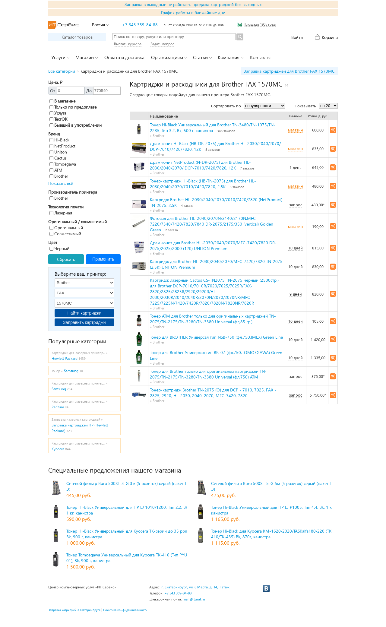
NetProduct (62, 146)
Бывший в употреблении (75, 125)
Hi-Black (59, 140)
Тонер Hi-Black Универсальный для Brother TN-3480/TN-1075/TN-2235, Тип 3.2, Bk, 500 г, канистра (212, 127)
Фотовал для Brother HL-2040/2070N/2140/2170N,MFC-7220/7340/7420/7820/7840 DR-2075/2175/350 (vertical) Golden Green (211, 224)
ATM (55, 170)
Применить (103, 259)
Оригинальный (66, 227)
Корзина (330, 37)
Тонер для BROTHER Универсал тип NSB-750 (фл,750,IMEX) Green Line (216, 337)
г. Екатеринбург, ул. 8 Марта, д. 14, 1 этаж (195, 587)
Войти (297, 37)
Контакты (260, 57)
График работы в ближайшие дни (193, 12)
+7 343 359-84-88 (140, 24)
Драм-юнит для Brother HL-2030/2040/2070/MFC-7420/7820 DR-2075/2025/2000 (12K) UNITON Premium (213, 245)
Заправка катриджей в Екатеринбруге (74, 610)
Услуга (57, 113)
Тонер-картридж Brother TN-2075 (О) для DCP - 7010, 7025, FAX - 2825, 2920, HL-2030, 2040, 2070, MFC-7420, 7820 (213, 392)
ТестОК (58, 119)
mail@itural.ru (194, 599)
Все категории (61, 71)
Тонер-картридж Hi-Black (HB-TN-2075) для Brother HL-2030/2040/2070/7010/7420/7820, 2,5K (203, 183)
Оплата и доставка (124, 57)
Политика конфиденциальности (125, 610)
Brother (58, 176)
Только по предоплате (72, 107)
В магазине (62, 101)
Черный (59, 248)
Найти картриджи (85, 313)
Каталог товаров (77, 37)
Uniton (58, 152)
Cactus (58, 158)
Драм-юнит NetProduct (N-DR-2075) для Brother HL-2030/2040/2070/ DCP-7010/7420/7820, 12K (200, 165)
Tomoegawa (62, 164)
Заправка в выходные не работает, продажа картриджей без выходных (193, 4)
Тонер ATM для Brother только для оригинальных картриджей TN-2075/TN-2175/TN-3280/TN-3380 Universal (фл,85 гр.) (213, 319)
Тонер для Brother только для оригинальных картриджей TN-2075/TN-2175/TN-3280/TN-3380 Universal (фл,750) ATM (208, 374)
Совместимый (65, 233)
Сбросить (66, 259)
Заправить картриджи (84, 322)
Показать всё (60, 183)
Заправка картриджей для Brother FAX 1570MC (289, 71)
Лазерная (60, 213)
